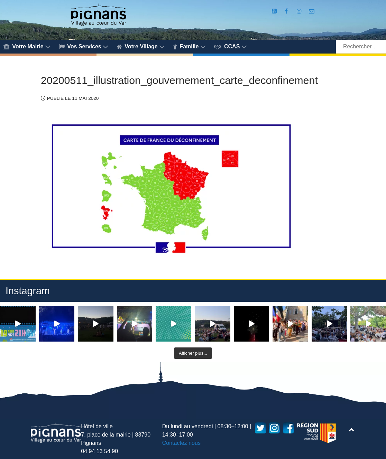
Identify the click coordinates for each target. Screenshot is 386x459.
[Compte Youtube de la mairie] (274, 11)
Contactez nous (181, 443)
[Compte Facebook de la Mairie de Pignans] (287, 11)
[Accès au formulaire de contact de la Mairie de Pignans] (311, 11)
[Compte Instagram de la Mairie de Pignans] (300, 11)
